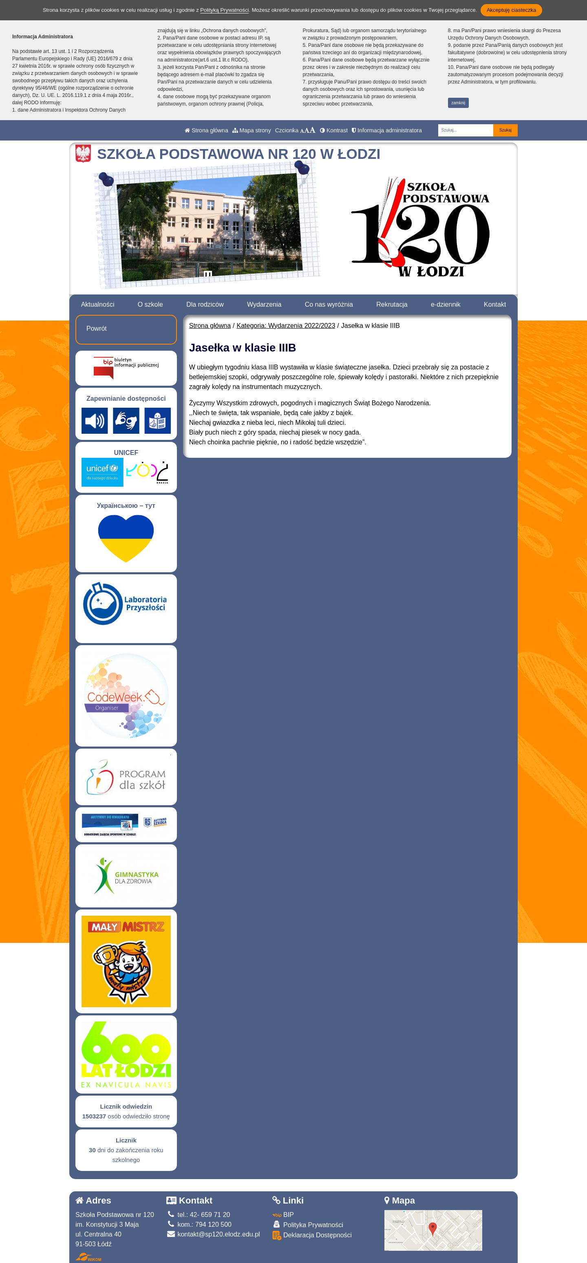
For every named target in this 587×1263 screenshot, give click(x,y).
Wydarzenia (264, 304)
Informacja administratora (387, 130)
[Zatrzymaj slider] (207, 276)
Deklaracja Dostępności (312, 1235)
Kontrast (334, 130)
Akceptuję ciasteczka (511, 10)
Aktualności (98, 304)
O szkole (150, 304)
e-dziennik (446, 304)
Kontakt (495, 304)
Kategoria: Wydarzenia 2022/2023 (286, 325)
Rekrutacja (391, 304)
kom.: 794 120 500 (199, 1224)
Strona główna (206, 130)
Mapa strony (251, 130)
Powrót (96, 328)
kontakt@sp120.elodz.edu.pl (213, 1234)
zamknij (458, 103)
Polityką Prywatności (224, 10)
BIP (283, 1214)
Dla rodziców (205, 304)
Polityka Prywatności (307, 1224)
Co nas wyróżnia (329, 304)
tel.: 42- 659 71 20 (198, 1214)
